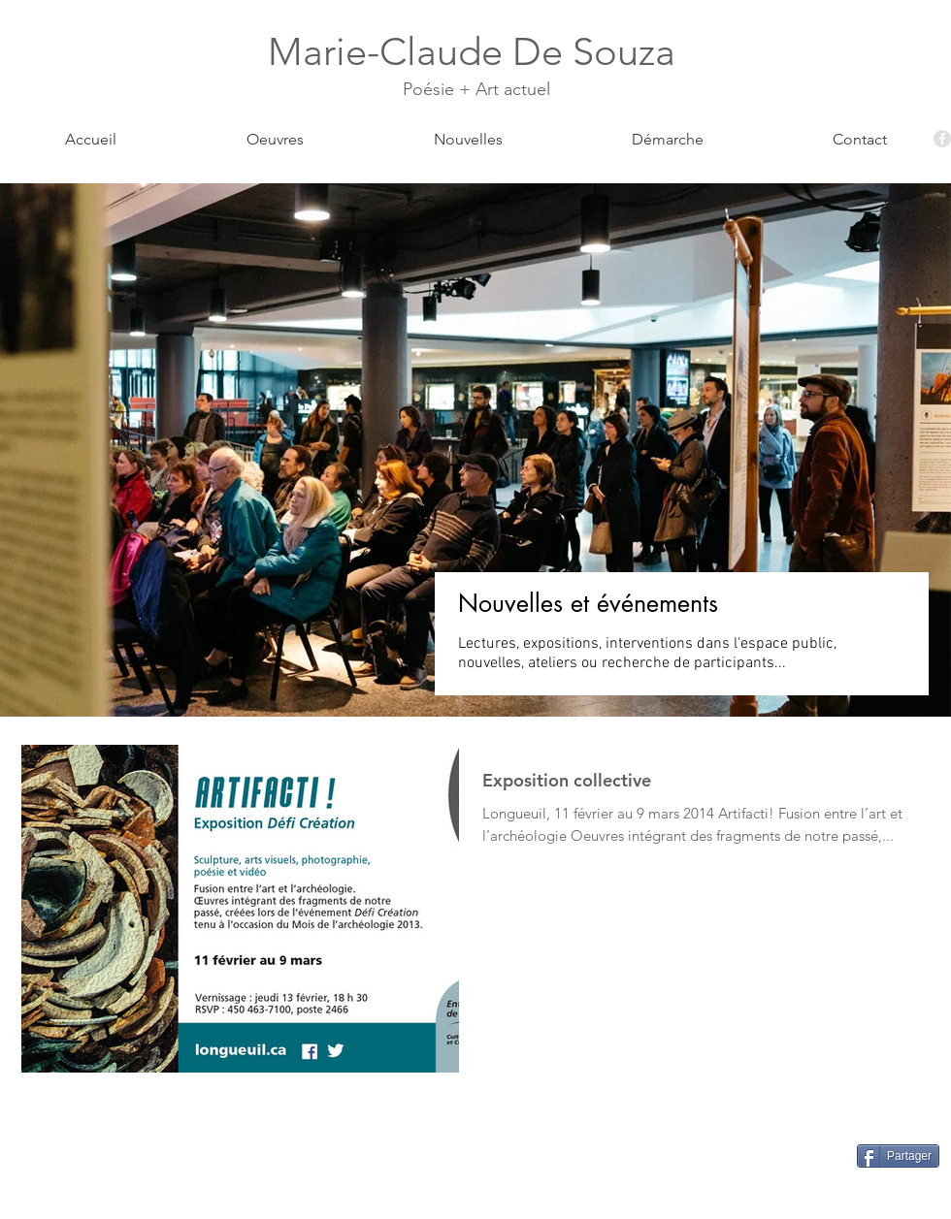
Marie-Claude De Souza (476, 51)
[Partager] (898, 1156)
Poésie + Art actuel (476, 89)
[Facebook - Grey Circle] (942, 138)
